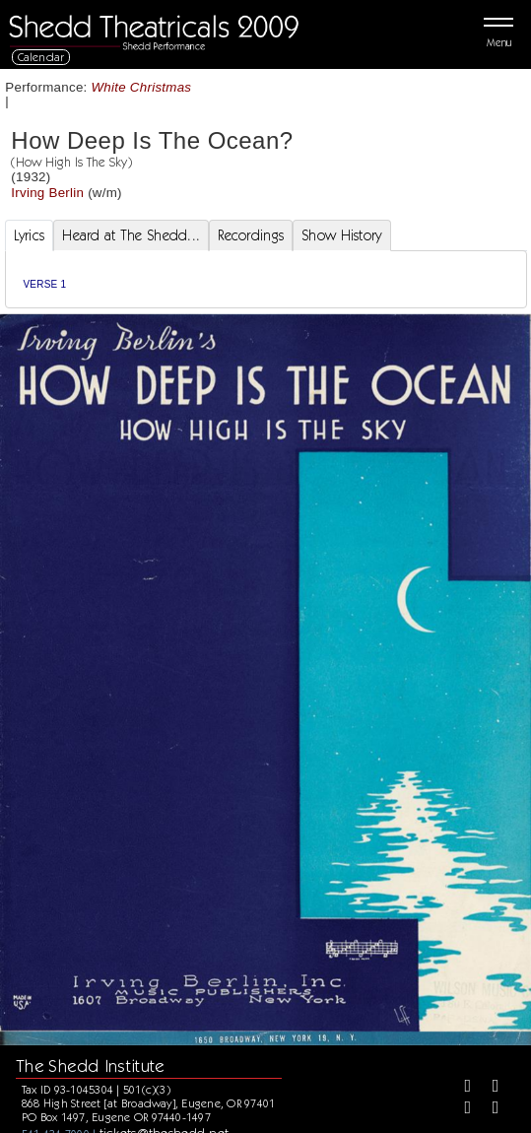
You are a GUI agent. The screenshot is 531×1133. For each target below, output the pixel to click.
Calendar (41, 56)
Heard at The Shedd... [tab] (131, 235)
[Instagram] (460, 1109)
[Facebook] (460, 1088)
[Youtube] (488, 1109)
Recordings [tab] (251, 235)
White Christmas (142, 87)
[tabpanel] (266, 279)
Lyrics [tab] (29, 235)
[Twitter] (488, 1088)
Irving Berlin (47, 192)
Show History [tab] (341, 235)
